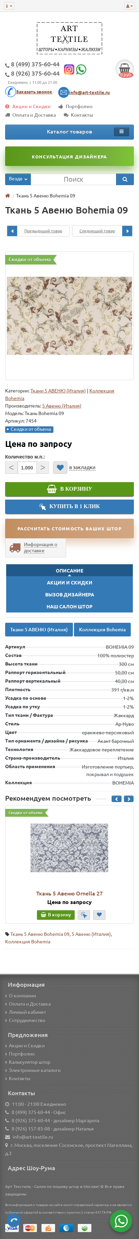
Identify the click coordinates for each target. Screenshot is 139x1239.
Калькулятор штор (27, 1062)
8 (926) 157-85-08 (31, 1129)
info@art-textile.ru (89, 92)
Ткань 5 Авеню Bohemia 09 (40, 934)
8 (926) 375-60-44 (31, 1120)
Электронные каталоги (33, 1070)
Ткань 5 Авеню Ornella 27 (69, 893)
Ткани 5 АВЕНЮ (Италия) (58, 390)
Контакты (78, 115)
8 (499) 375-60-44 (31, 1112)
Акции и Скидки (28, 106)
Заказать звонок (34, 91)
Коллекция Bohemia (102, 629)
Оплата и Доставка (30, 115)
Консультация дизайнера (69, 156)
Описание (69, 570)
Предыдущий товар (34, 231)
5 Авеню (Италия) (91, 934)
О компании (20, 995)
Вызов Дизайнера (69, 594)
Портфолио (75, 106)
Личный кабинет (25, 1012)
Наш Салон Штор (69, 606)
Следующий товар (105, 231)
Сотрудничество (25, 1020)
